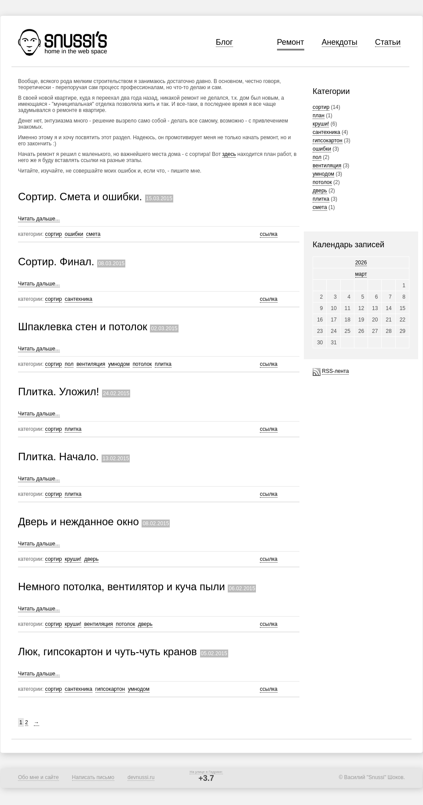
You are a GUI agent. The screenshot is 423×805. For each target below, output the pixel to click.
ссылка (268, 234)
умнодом (323, 174)
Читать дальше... (39, 219)
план (319, 115)
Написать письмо (93, 777)
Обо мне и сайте (38, 777)
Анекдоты (339, 42)
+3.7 (206, 778)
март (361, 274)
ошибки (322, 149)
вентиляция (327, 165)
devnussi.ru (141, 777)
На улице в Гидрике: (206, 772)
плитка (321, 199)
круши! (321, 124)
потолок (322, 182)
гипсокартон (328, 140)
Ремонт (290, 42)
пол (317, 157)
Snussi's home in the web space (62, 42)
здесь (229, 154)
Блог (224, 42)
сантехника (326, 132)
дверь (320, 191)
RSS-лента (335, 371)
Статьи (388, 42)
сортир (321, 107)
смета (320, 207)
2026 (361, 263)
